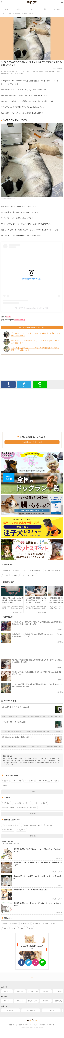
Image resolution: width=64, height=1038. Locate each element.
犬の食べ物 (20, 991)
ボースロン (29, 781)
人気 (6, 9)
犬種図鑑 (32, 813)
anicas (8, 317)
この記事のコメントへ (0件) (32, 442)
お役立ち (19, 9)
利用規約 (21, 1025)
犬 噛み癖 (51, 1010)
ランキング (25, 923)
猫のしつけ (7, 1001)
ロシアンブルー (8, 830)
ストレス (36, 923)
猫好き (30, 928)
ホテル (5, 928)
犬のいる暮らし (35, 570)
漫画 (44, 9)
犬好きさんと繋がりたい (52, 570)
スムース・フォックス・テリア (47, 781)
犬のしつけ (7, 991)
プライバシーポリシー (32, 1025)
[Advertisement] (32, 410)
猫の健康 (46, 1001)
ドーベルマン (17, 781)
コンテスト (57, 9)
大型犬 (15, 575)
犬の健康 (46, 991)
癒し (32, 9)
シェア (8, 384)
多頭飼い (14, 923)
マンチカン (48, 825)
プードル (6, 803)
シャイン (6, 570)
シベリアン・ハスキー (28, 575)
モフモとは (50, 1025)
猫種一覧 (32, 836)
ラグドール (21, 830)
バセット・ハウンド (40, 803)
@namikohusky (19, 320)
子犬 (4, 923)
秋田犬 (5, 781)
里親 (45, 923)
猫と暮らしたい (33, 1001)
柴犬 (4, 785)
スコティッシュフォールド (31, 825)
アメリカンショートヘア (10, 825)
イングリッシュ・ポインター (26, 808)
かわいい (16, 570)
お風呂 (21, 928)
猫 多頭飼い (10, 1010)
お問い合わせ (13, 1025)
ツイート (24, 384)
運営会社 (43, 1025)
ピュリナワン (31, 1010)
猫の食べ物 (20, 1001)
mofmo (32, 2)
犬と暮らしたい (33, 991)
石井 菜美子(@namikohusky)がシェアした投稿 (31, 308)
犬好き (5, 575)
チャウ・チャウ (8, 808)
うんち (54, 923)
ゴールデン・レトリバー (21, 803)
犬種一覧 (32, 791)
